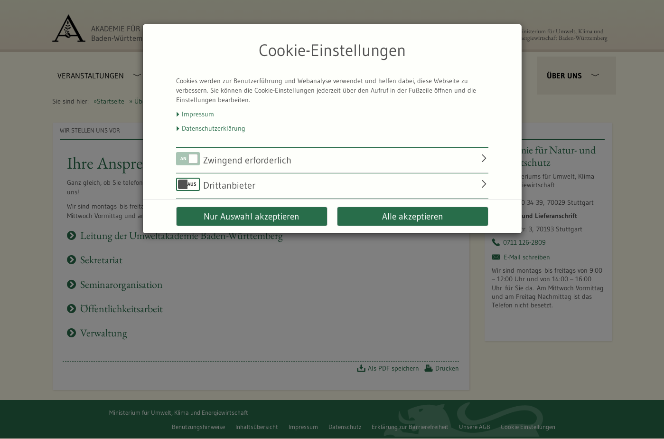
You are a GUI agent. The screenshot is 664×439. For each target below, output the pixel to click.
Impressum (198, 114)
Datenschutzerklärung (213, 128)
